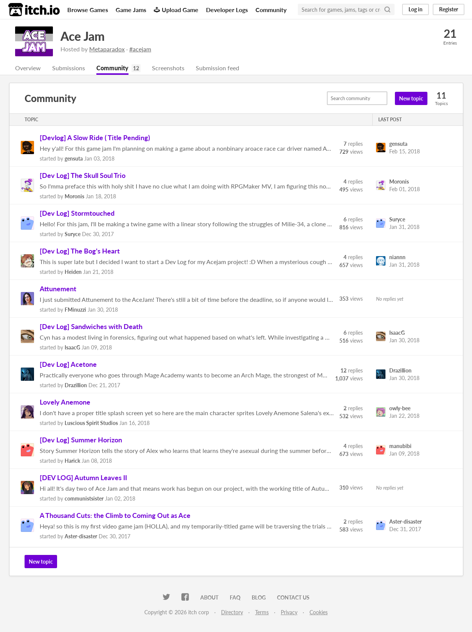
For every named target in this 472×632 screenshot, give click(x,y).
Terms (262, 612)
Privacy (289, 612)
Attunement (58, 288)
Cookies (319, 612)
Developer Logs (227, 9)
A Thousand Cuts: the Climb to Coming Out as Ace (115, 515)
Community (270, 9)
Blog (259, 597)
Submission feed (217, 67)
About (209, 597)
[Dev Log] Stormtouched (77, 213)
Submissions (68, 67)
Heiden (73, 272)
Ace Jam (82, 36)
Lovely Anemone (65, 402)
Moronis (74, 196)
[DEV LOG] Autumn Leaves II (83, 477)
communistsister (84, 498)
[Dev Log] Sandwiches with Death (91, 326)
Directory (232, 612)
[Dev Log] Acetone (68, 364)
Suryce (72, 234)
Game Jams (131, 9)
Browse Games (87, 9)
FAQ (235, 597)
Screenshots (168, 67)
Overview (28, 67)
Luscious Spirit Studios (91, 423)
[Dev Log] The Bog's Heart (80, 251)
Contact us (293, 597)
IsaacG (72, 347)
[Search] (387, 9)
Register (448, 9)
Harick (72, 460)
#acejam (140, 49)
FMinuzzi (75, 309)
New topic (411, 98)
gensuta (74, 158)
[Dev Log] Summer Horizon (81, 440)
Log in (415, 9)
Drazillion (76, 385)
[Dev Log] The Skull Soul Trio (82, 175)
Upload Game (176, 9)
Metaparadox (107, 49)
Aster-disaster (81, 536)
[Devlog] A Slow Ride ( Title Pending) (95, 137)
